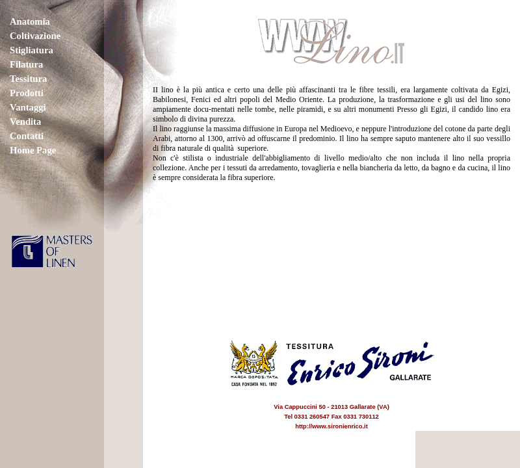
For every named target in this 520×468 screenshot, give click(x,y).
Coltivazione (35, 36)
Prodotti (27, 93)
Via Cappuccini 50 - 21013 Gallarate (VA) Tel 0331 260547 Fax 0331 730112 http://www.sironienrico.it (331, 407)
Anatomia (30, 21)
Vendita (25, 121)
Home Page (33, 150)
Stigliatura (31, 50)
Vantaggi (28, 107)
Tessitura (28, 78)
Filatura (26, 64)
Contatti (27, 136)
